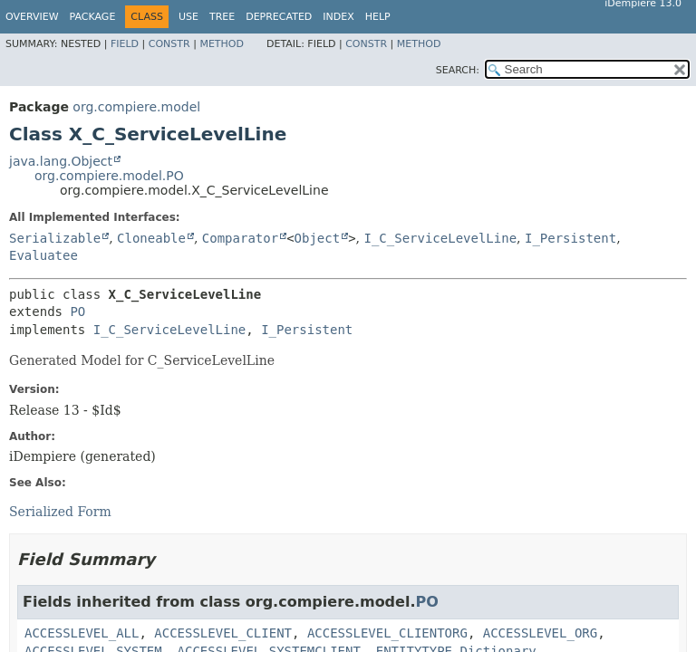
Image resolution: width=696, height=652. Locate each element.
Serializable (55, 238)
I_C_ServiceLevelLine (440, 238)
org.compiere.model (136, 107)
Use (188, 17)
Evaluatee (43, 255)
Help (378, 17)
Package (93, 17)
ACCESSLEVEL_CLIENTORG (387, 633)
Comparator (240, 238)
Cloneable (151, 238)
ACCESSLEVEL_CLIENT (223, 633)
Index (338, 17)
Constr (169, 44)
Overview (32, 17)
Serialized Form (60, 511)
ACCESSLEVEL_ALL (81, 633)
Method (221, 44)
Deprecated (279, 17)
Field (125, 44)
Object (318, 238)
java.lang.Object (60, 161)
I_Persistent (570, 238)
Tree (222, 17)
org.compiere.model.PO (109, 175)
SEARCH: (457, 70)
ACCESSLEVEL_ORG (540, 633)
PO (77, 311)
